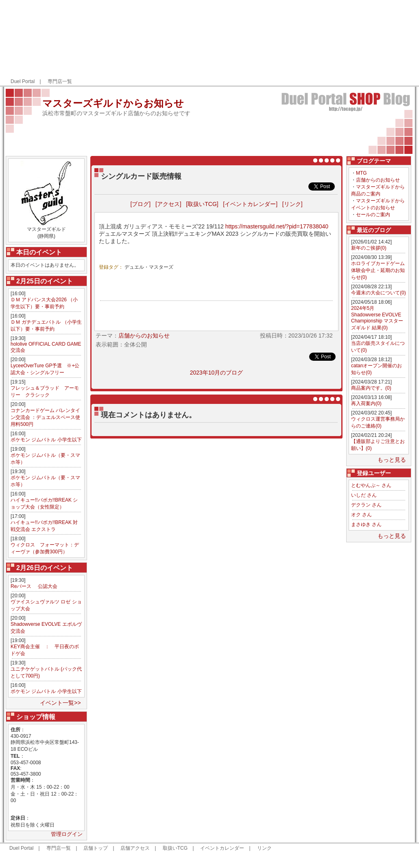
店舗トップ (95, 848)
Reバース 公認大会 (34, 586)
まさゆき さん (366, 524)
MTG (361, 173)
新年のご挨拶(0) (368, 248)
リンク (264, 848)
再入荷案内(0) (366, 403)
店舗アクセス (135, 848)
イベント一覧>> (60, 703)
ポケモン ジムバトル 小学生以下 (46, 440)
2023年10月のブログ (216, 372)
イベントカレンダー (222, 848)
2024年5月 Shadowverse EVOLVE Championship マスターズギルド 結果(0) (377, 318)
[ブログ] (140, 204)
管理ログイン (67, 834)
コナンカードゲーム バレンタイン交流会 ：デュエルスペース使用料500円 (45, 417)
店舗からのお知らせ (378, 180)
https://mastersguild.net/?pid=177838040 (276, 226)
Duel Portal (23, 81)
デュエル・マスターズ (148, 267)
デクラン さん (366, 505)
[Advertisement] (363, 43)
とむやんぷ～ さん (371, 485)
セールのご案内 (373, 214)
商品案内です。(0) (371, 388)
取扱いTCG (175, 848)
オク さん (361, 515)
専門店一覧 (60, 81)
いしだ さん (364, 495)
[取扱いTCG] (202, 204)
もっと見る (392, 459)
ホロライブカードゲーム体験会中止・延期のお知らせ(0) (378, 270)
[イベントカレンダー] (250, 204)
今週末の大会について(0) (378, 293)
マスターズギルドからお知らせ (113, 103)
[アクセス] (168, 204)
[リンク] (292, 204)
